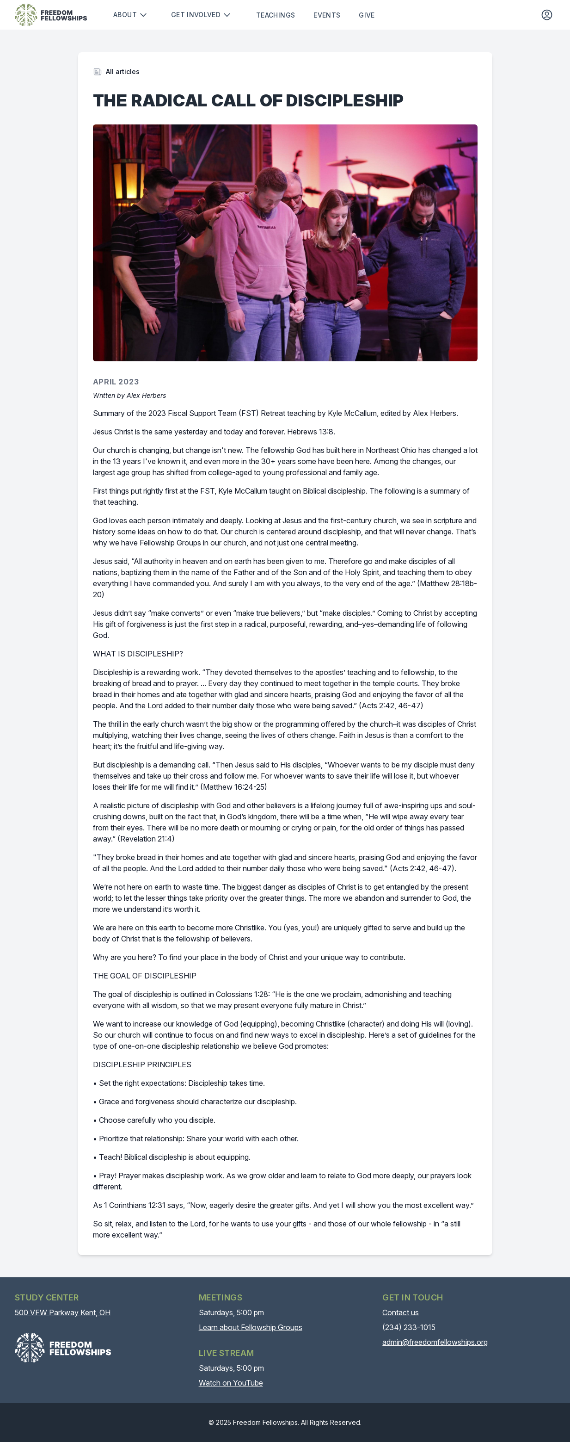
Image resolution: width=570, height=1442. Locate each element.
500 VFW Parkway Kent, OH (62, 1312)
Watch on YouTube (231, 1382)
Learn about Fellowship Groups (250, 1327)
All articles (123, 71)
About (130, 14)
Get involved (201, 14)
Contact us (400, 1312)
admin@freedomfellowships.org (435, 1342)
